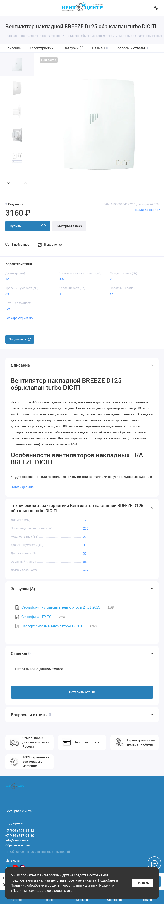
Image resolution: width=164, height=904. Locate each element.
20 (111, 279)
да (111, 294)
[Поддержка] (156, 8)
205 (61, 279)
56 (60, 294)
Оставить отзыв (82, 692)
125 (7, 279)
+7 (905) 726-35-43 (19, 831)
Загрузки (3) (74, 48)
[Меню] (8, 8)
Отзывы (100, 48)
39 (7, 294)
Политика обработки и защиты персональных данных (54, 885)
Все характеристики (19, 318)
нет (7, 309)
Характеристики (42, 48)
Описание (13, 48)
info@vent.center (17, 840)
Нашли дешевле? (146, 210)
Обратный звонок (18, 845)
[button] (8, 183)
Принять (143, 883)
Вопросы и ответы (132, 48)
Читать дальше (22, 487)
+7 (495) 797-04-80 (19, 836)
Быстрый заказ (69, 226)
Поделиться (20, 339)
